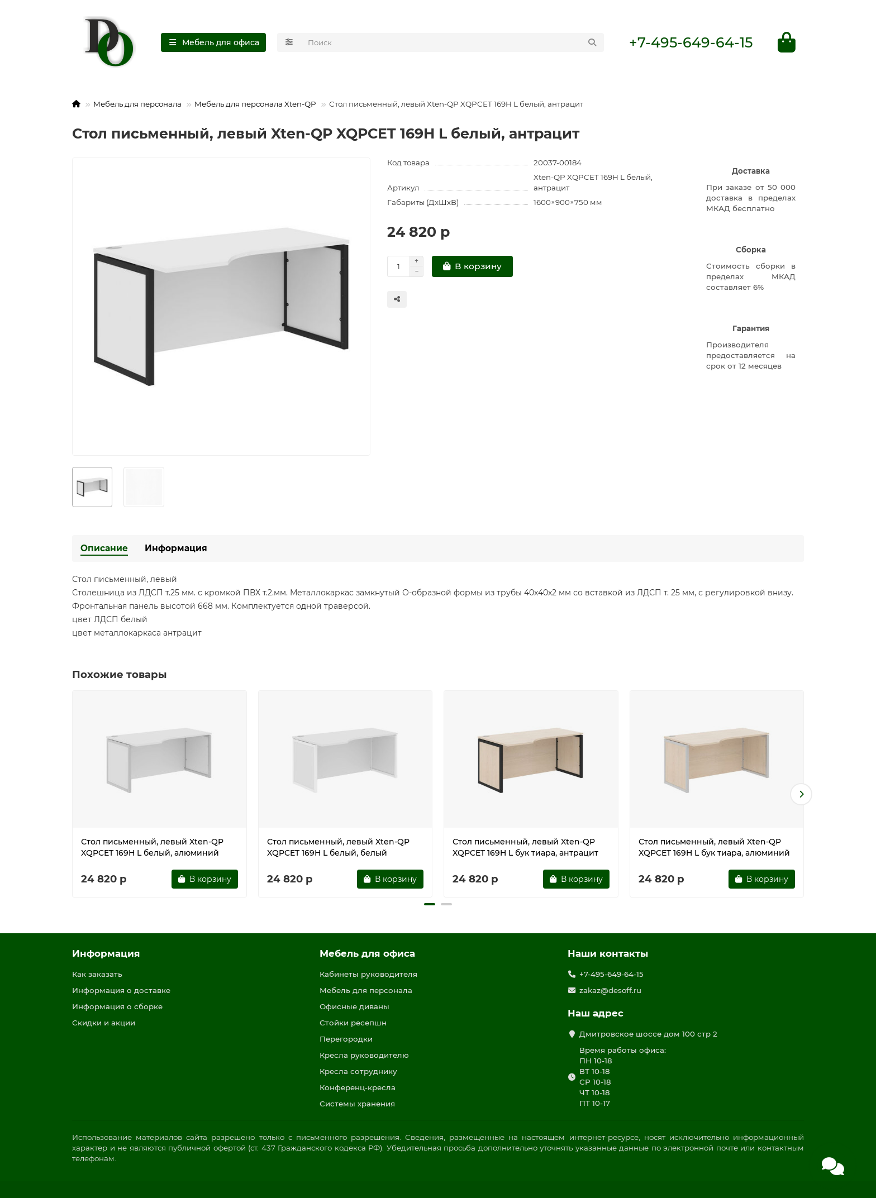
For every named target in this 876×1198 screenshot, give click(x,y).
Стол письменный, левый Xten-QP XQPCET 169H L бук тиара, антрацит (525, 847)
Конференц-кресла (358, 1087)
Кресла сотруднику (358, 1071)
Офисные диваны (354, 1006)
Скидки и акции (103, 1022)
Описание (104, 548)
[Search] (452, 42)
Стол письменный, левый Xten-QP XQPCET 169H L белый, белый (338, 847)
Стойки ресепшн (353, 1022)
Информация (176, 548)
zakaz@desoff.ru (610, 990)
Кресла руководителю (364, 1055)
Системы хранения (357, 1103)
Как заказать (97, 974)
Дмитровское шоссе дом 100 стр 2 (648, 1033)
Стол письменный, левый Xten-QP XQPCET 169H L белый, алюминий (152, 847)
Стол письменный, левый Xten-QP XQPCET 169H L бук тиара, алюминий (714, 847)
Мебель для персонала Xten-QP (255, 103)
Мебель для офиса (367, 953)
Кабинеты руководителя (368, 974)
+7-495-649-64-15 (691, 42)
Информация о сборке (117, 1006)
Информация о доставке (121, 990)
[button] (801, 794)
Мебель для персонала (137, 103)
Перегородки (346, 1038)
